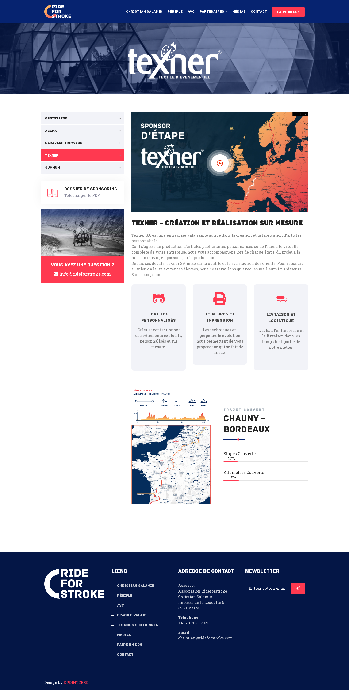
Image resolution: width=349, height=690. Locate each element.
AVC (191, 11)
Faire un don (288, 12)
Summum (52, 167)
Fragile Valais (131, 615)
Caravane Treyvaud (63, 143)
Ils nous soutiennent (139, 625)
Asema (51, 131)
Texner (51, 155)
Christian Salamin (144, 11)
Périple (175, 11)
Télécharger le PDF (82, 195)
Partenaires (212, 11)
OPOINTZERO (56, 118)
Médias (239, 11)
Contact (259, 11)
